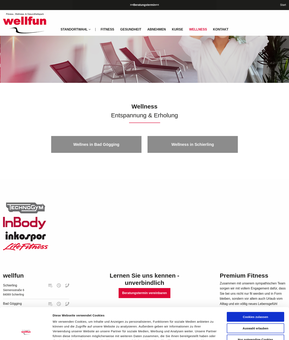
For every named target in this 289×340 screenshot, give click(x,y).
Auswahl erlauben (255, 298)
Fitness (107, 29)
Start (283, 4)
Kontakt (220, 29)
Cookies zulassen (255, 287)
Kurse (177, 29)
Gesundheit (130, 29)
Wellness (198, 29)
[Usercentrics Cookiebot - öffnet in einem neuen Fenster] (26, 332)
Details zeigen (213, 332)
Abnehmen (156, 29)
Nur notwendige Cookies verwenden (255, 311)
